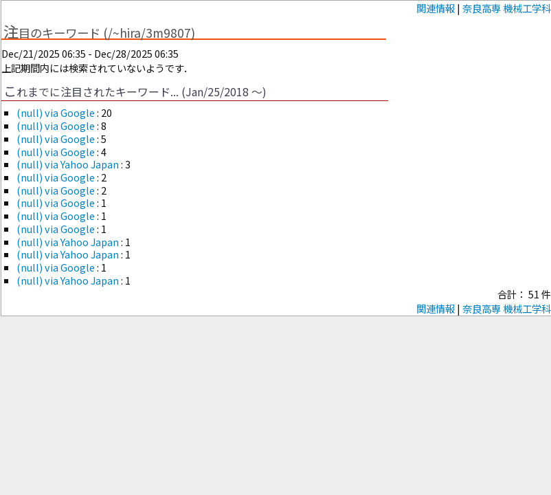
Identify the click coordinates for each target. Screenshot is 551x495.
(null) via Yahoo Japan (68, 164)
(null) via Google (56, 112)
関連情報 (435, 8)
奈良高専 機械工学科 (506, 8)
